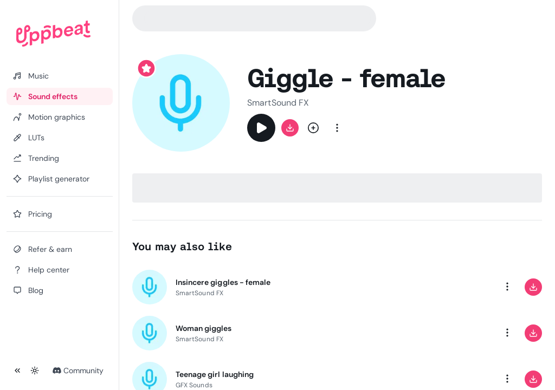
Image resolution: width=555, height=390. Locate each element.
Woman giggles (204, 328)
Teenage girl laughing (215, 374)
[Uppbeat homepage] (53, 34)
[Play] (261, 128)
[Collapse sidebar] (17, 370)
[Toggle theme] (34, 370)
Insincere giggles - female (223, 282)
